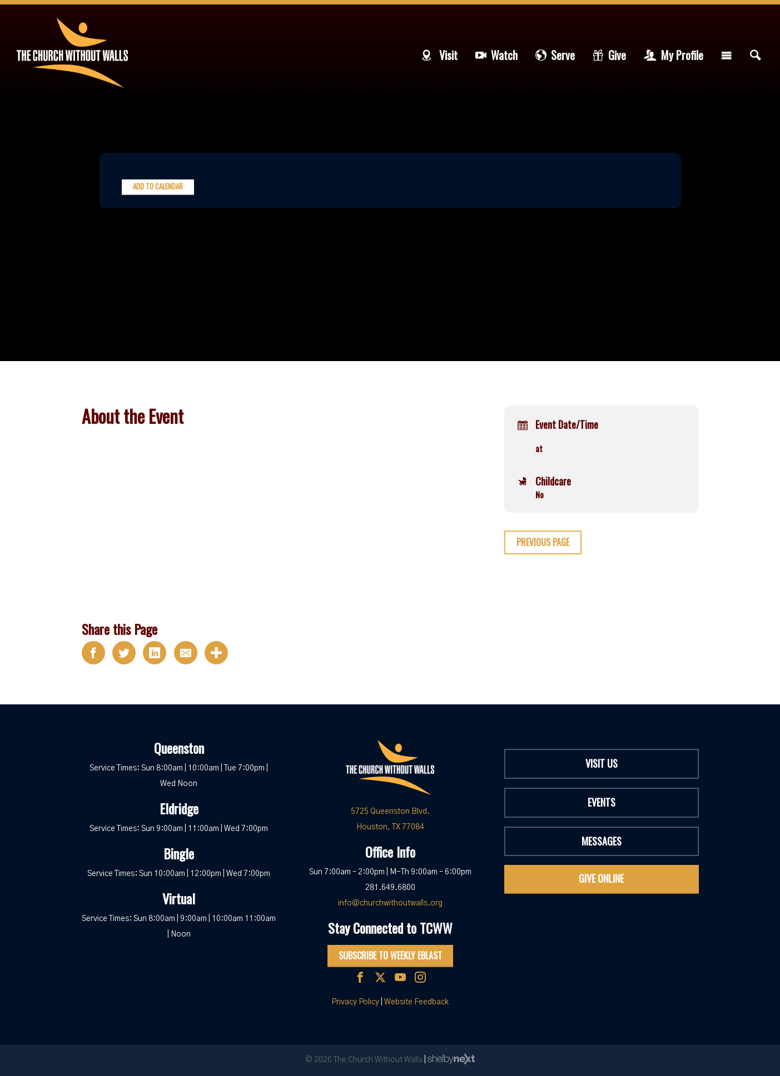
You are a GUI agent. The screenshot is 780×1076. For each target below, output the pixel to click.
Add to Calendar (158, 186)
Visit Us (601, 763)
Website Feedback (416, 1002)
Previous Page (542, 542)
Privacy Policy (355, 1002)
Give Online (601, 878)
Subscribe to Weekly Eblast (390, 955)
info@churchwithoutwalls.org (390, 903)
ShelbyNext (451, 1059)
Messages (602, 841)
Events (601, 802)
